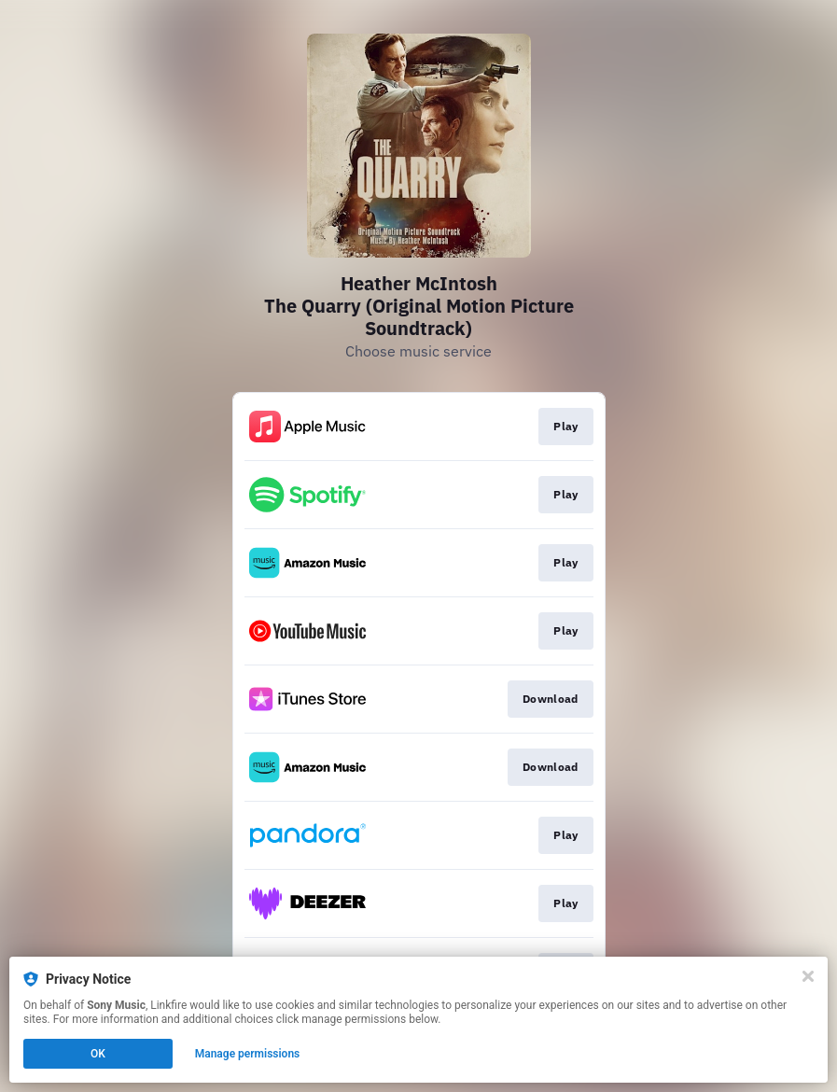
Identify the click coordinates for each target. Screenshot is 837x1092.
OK (98, 1053)
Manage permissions (247, 1053)
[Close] (808, 976)
